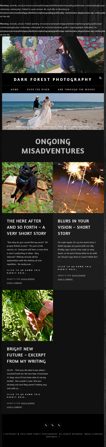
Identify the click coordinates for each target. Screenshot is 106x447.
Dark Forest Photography (53, 79)
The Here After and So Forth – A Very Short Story (26, 227)
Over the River (38, 89)
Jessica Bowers (28, 279)
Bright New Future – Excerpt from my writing (26, 355)
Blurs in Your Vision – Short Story (74, 227)
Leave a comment (14, 283)
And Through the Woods (76, 89)
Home (15, 89)
